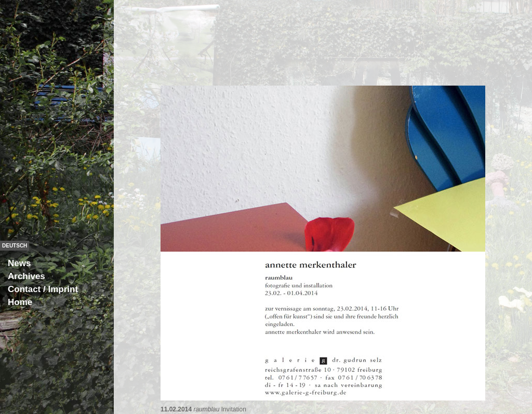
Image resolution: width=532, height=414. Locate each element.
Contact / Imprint (43, 289)
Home (20, 302)
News (19, 263)
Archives (26, 276)
